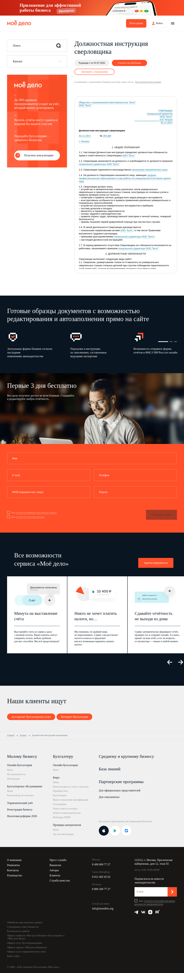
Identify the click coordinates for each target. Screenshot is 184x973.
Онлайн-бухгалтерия (19, 765)
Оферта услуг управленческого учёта (26, 951)
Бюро (56, 777)
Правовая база (60, 791)
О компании (14, 859)
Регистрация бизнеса (19, 809)
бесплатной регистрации (148, 82)
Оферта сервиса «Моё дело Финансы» (27, 947)
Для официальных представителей (119, 790)
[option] (38, 344)
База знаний (109, 769)
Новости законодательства (67, 813)
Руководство (14, 875)
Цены (10, 770)
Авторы (54, 870)
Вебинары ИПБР (62, 817)
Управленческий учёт (20, 802)
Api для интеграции (63, 834)
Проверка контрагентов (67, 824)
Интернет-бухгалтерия (74, 716)
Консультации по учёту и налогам (70, 786)
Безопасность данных (18, 931)
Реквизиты (13, 865)
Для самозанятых (109, 796)
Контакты (13, 870)
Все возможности (16, 774)
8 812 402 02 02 (101, 876)
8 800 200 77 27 (101, 889)
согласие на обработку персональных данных (36, 512)
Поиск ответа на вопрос (65, 808)
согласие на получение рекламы (30, 517)
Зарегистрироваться (156, 562)
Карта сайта (13, 956)
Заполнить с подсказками (94, 71)
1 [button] (163, 341)
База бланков (59, 795)
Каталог (17, 61)
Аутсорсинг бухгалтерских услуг (31, 716)
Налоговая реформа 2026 (22, 816)
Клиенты (54, 875)
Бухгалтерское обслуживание (24, 786)
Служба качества (59, 880)
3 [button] (175, 341)
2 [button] (171, 341)
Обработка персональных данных (24, 922)
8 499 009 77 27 (101, 864)
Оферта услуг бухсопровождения (24, 943)
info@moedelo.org (102, 908)
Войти (159, 23)
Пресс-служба (57, 859)
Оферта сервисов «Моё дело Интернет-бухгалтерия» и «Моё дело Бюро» (35, 937)
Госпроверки (59, 804)
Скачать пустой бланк (129, 63)
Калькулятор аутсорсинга (20, 795)
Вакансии (55, 865)
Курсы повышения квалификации (70, 799)
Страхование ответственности (23, 927)
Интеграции (13, 778)
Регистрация (136, 23)
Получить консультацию (39, 155)
